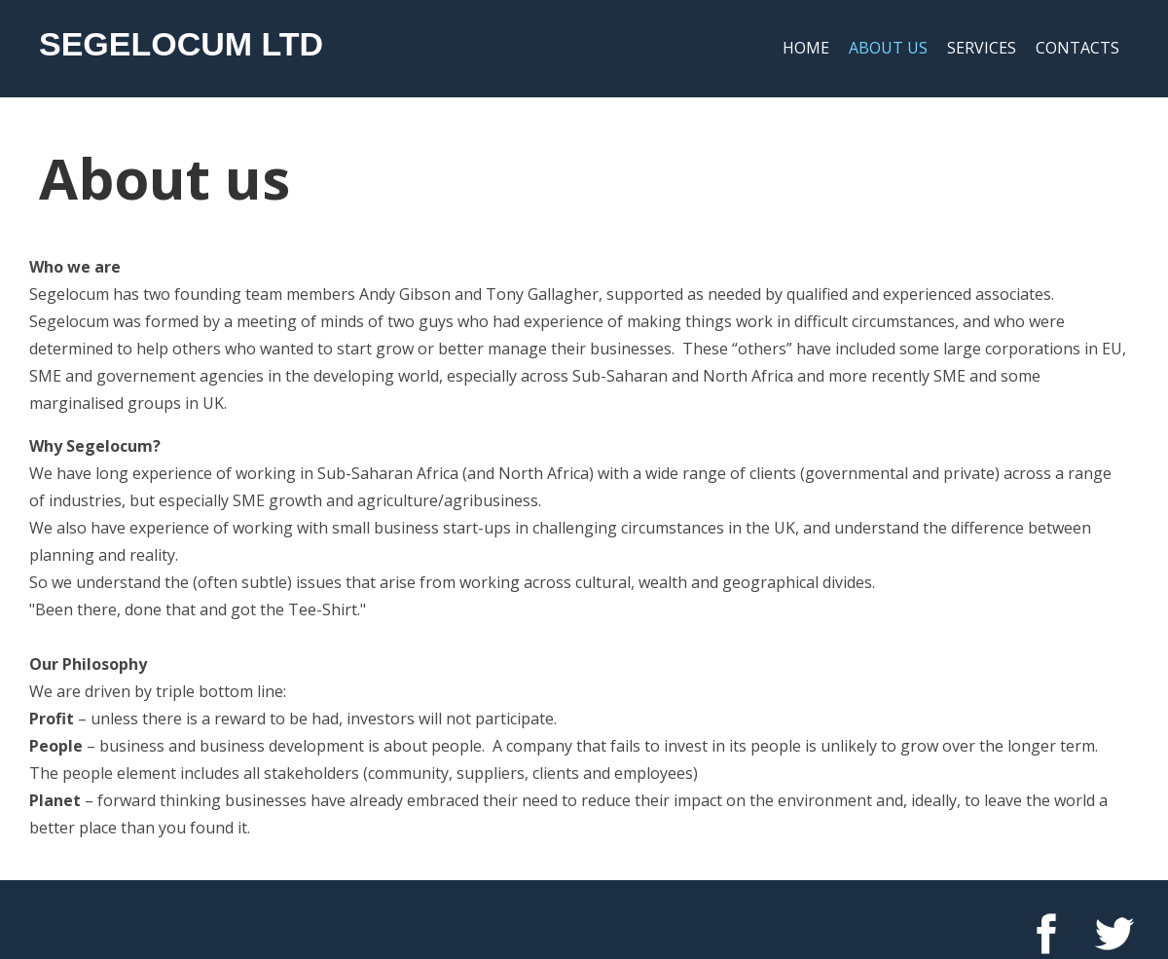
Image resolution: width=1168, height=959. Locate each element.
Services (981, 47)
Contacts (1077, 47)
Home (806, 47)
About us (888, 47)
